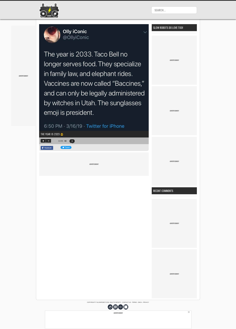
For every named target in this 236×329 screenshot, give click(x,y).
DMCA (140, 302)
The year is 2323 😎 (52, 134)
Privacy (146, 302)
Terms (134, 302)
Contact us (126, 302)
